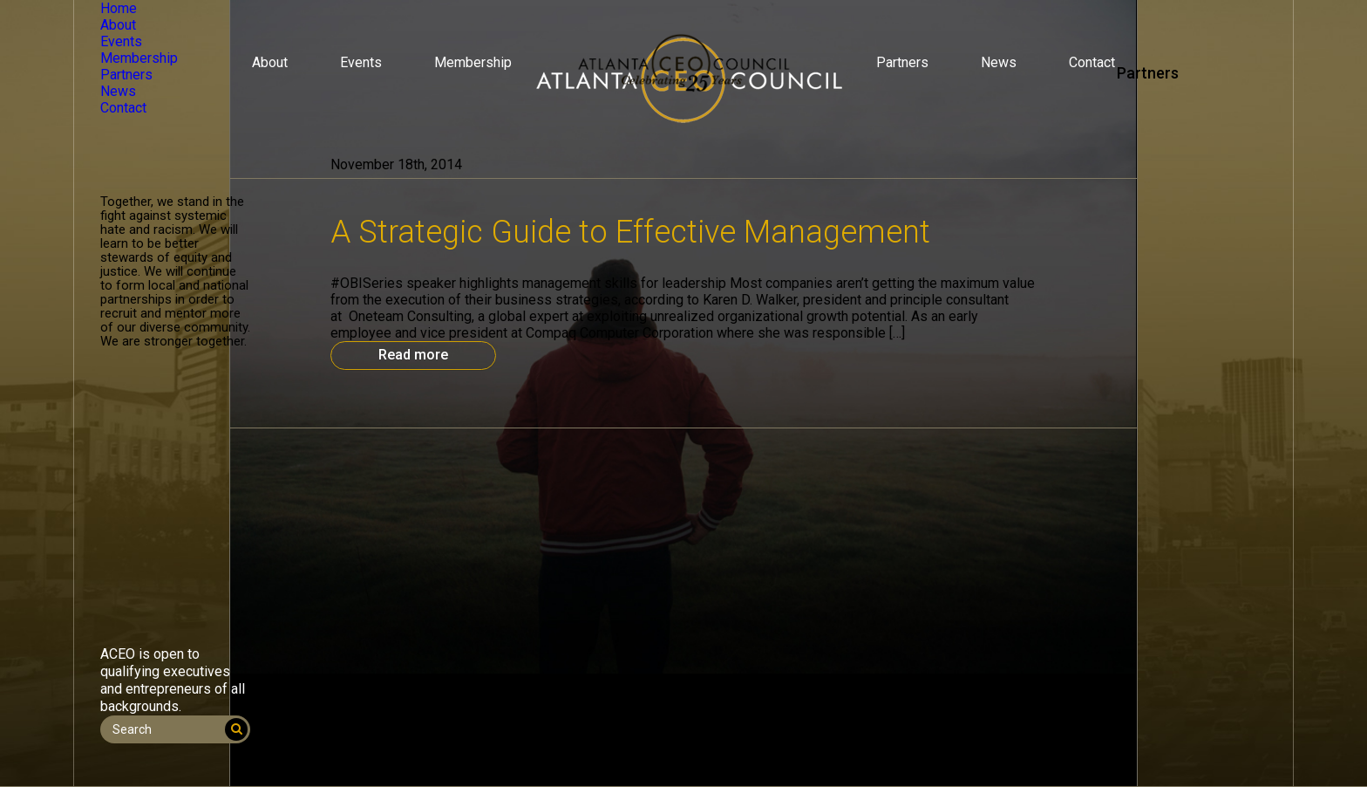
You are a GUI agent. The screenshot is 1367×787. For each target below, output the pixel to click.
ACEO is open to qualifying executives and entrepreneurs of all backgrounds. (172, 680)
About (270, 62)
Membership (473, 62)
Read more (413, 354)
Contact (1092, 62)
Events (361, 62)
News (999, 62)
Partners (902, 62)
